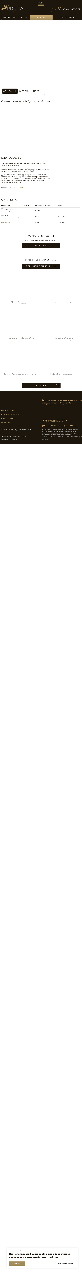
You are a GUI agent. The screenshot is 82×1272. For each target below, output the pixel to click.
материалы (7, 411)
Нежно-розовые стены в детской (62, 302)
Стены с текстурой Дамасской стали (21, 338)
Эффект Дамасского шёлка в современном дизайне (61, 375)
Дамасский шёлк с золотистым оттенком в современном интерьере (20, 375)
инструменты (9, 418)
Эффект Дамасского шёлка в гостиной (22, 303)
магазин (6, 422)
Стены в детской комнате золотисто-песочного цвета (62, 339)
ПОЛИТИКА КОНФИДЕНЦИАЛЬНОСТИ (16, 430)
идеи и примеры (10, 414)
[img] (15, 9)
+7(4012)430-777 (71, 9)
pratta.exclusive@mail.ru (59, 425)
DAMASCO (19, 188)
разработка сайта (9, 439)
